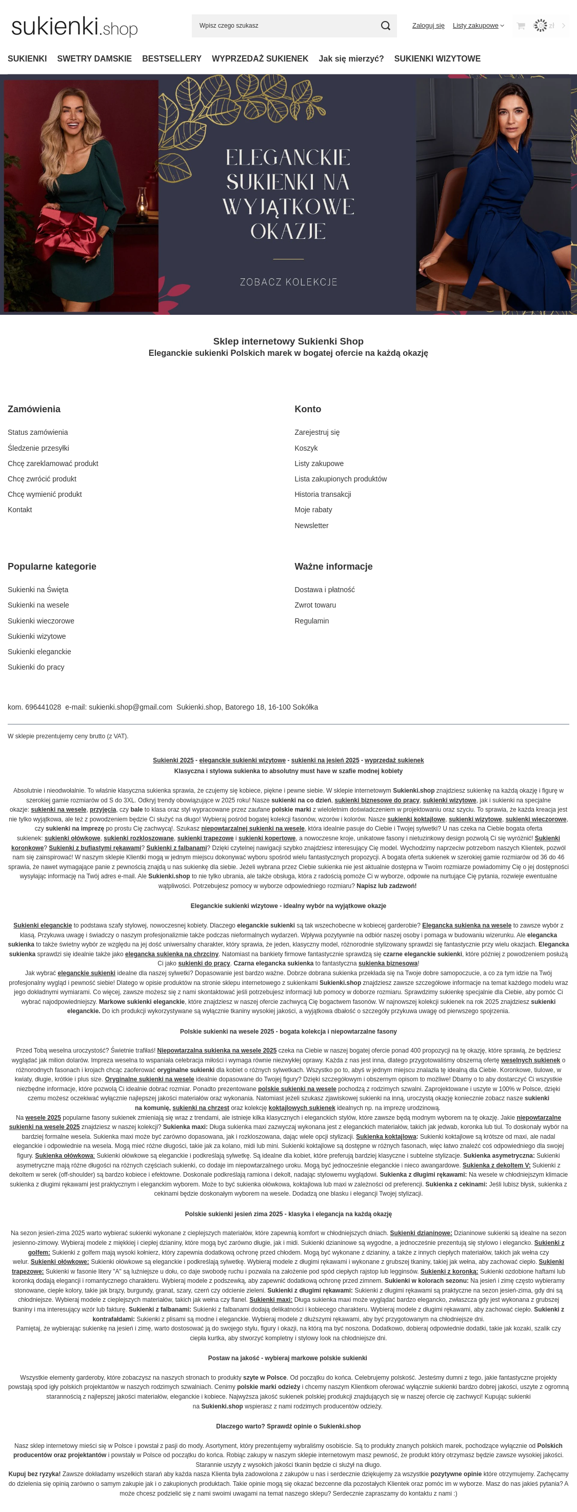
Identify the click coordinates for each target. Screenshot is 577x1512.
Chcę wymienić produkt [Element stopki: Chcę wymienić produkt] (45, 494)
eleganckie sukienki (86, 973)
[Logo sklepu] (75, 25)
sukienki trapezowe (205, 838)
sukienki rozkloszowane (139, 838)
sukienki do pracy (204, 963)
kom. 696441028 (34, 707)
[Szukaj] (385, 25)
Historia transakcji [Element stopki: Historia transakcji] (323, 494)
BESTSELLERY (172, 58)
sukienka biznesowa (388, 963)
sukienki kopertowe (266, 838)
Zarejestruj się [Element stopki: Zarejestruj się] (317, 432)
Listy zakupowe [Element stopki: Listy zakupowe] (319, 463)
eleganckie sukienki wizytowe (242, 760)
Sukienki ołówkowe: (60, 1261)
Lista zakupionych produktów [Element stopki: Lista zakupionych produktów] (341, 479)
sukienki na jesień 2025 (325, 760)
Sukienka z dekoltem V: (497, 1165)
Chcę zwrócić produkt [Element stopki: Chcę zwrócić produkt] (42, 479)
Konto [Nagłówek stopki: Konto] (308, 409)
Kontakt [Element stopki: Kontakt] (20, 510)
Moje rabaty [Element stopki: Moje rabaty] (313, 510)
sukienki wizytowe (449, 800)
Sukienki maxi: (270, 1299)
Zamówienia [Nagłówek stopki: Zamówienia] (34, 409)
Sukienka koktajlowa (386, 1136)
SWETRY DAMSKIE (94, 58)
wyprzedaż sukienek (394, 760)
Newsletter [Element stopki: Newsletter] (312, 525)
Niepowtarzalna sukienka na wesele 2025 (217, 1050)
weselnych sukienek (530, 1060)
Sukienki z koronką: (450, 1271)
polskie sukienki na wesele (297, 1089)
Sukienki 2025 (173, 760)
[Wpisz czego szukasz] (294, 25)
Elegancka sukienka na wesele (466, 925)
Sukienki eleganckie (42, 925)
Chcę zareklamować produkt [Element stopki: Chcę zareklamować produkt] (53, 463)
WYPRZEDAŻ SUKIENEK (260, 58)
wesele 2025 (43, 1117)
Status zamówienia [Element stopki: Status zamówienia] (38, 432)
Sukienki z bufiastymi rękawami (95, 848)
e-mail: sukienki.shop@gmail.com (118, 707)
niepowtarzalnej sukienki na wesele (253, 828)
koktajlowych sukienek (302, 1108)
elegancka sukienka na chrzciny (171, 954)
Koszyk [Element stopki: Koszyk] (306, 448)
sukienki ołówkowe (73, 838)
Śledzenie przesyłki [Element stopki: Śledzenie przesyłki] (38, 448)
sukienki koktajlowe (417, 819)
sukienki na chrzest (200, 1108)
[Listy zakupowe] (478, 25)
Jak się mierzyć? (351, 58)
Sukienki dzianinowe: (421, 1233)
